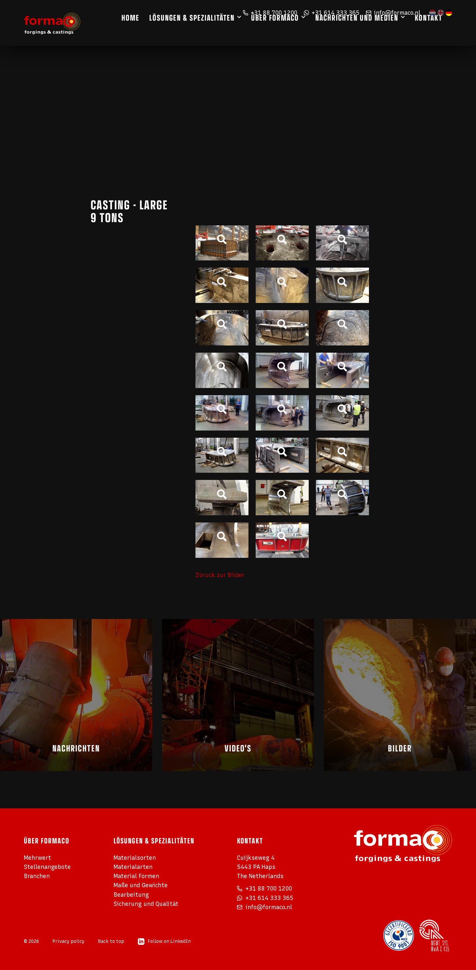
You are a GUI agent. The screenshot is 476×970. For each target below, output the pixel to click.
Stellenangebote (47, 866)
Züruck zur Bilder (219, 575)
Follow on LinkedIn (164, 941)
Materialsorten (135, 857)
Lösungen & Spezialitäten (202, 30)
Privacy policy (68, 941)
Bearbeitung (131, 894)
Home (140, 30)
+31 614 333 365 (331, 12)
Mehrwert (37, 857)
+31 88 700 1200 (270, 12)
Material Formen (136, 876)
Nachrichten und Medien (366, 30)
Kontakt (438, 30)
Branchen (37, 876)
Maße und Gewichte (141, 885)
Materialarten (133, 866)
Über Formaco (285, 30)
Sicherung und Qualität (146, 903)
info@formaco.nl (393, 12)
